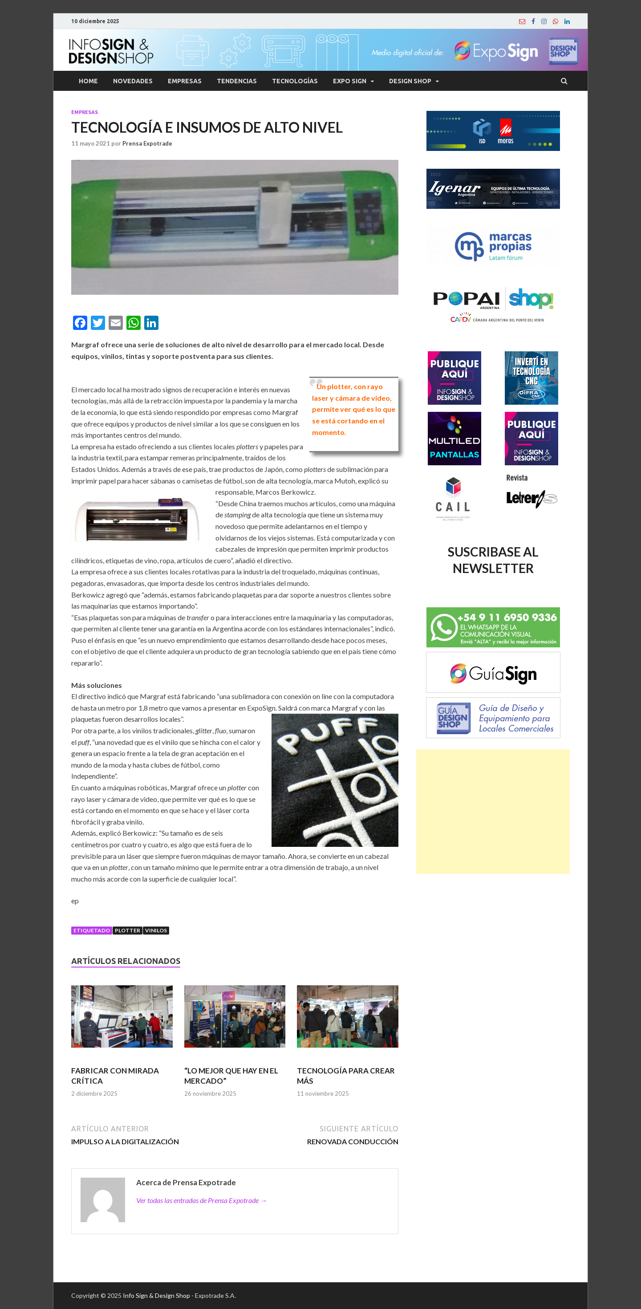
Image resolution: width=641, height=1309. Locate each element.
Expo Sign (349, 81)
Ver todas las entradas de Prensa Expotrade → (201, 1200)
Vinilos (156, 930)
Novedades (133, 81)
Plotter (127, 930)
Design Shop (410, 81)
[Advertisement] (493, 811)
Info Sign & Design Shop (156, 1295)
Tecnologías (295, 81)
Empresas (185, 81)
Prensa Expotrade (147, 143)
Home (88, 81)
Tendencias (237, 81)
